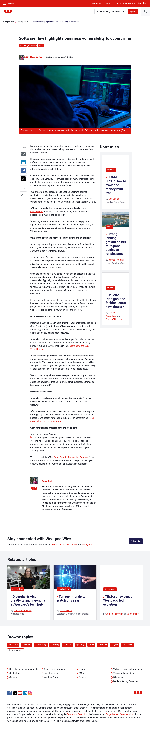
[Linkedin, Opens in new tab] (25, 693)
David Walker (66, 610)
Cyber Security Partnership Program (71, 457)
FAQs (81, 673)
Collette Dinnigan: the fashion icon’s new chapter (116, 301)
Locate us (108, 3)
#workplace (127, 644)
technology (24, 46)
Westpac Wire (8, 22)
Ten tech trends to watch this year (71, 599)
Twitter (74, 544)
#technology (17, 589)
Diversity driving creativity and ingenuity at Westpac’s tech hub (28, 600)
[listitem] (29, 592)
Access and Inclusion (54, 669)
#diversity (102, 644)
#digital (114, 644)
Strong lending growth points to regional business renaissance (116, 244)
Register (142, 3)
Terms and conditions (123, 673)
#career (110, 287)
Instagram (87, 544)
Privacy (82, 677)
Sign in (132, 11)
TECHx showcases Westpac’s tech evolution (117, 600)
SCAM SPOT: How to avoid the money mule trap (116, 185)
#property (80, 644)
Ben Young (114, 199)
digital (34, 46)
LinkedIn (55, 544)
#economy (13, 644)
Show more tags (15, 650)
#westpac (26, 644)
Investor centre (51, 673)
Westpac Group (51, 677)
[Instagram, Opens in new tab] (30, 694)
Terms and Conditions (77, 714)
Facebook (65, 544)
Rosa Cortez (36, 57)
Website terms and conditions (127, 669)
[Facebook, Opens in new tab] (9, 693)
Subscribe (136, 541)
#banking (55, 644)
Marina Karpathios (23, 610)
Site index (118, 677)
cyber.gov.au (36, 211)
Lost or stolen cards (125, 3)
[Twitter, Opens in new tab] (14, 693)
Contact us (96, 3)
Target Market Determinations (120, 714)
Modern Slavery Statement (126, 681)
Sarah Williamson (114, 319)
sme (41, 46)
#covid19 (67, 644)
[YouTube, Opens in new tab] (20, 693)
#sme (109, 226)
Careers (13, 677)
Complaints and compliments (23, 669)
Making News (23, 22)
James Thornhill (116, 259)
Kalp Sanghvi (132, 613)
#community (40, 644)
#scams (110, 170)
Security (82, 669)
